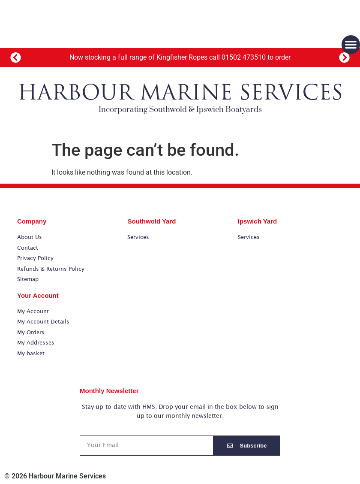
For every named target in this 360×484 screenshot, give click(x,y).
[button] (16, 57)
